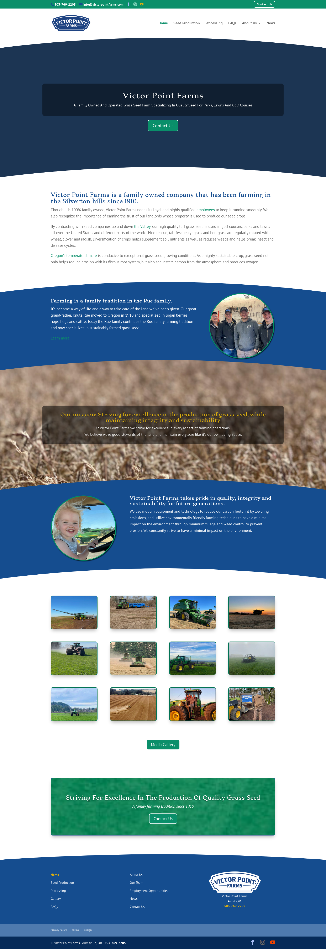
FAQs (232, 23)
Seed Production (186, 23)
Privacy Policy (59, 930)
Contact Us (264, 4)
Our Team (136, 882)
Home (163, 23)
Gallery (56, 898)
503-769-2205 (65, 4)
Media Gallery (163, 744)
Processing (214, 23)
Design (88, 930)
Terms (75, 930)
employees (205, 209)
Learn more (60, 338)
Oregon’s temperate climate (74, 255)
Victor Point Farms (163, 95)
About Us (249, 23)
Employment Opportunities (149, 891)
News (271, 23)
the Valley (142, 226)
